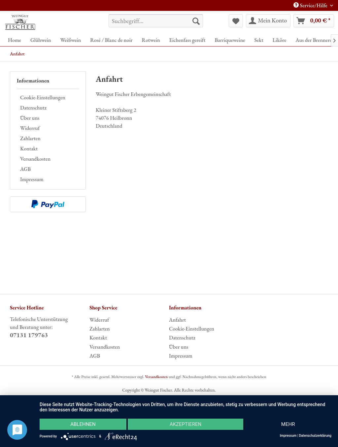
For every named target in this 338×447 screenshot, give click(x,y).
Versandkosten (35, 158)
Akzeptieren (185, 424)
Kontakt (29, 148)
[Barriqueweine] (230, 40)
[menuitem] (156, 20)
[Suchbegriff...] (156, 20)
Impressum (32, 179)
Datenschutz (33, 107)
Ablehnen (82, 424)
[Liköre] (279, 40)
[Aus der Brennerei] (314, 40)
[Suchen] (196, 20)
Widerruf (30, 128)
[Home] (14, 40)
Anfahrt (177, 319)
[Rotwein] (150, 40)
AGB (25, 169)
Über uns (29, 117)
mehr (288, 424)
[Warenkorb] (313, 20)
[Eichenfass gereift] (187, 40)
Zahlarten (30, 138)
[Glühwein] (41, 40)
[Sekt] (259, 40)
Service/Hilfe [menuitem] (310, 5)
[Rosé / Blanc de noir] (111, 40)
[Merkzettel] (236, 20)
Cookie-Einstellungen (42, 97)
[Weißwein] (70, 40)
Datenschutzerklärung (315, 435)
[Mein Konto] (268, 20)
